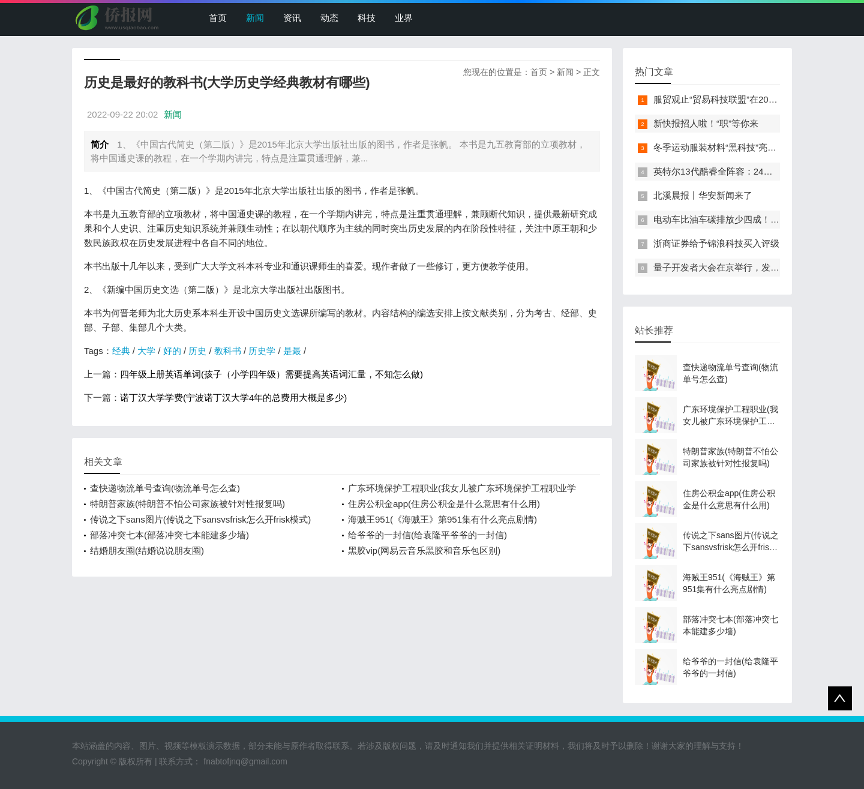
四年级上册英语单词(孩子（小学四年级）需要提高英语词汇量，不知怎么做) (271, 374)
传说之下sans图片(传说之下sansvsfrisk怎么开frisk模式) (200, 519)
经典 (121, 351)
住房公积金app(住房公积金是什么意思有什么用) (444, 504)
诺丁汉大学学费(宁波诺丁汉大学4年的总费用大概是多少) (233, 397)
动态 (329, 18)
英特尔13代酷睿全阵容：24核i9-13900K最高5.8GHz (757, 171)
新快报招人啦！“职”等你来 (705, 123)
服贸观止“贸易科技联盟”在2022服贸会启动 (738, 99)
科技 (367, 18)
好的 (172, 351)
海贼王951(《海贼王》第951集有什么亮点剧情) (442, 519)
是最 (292, 351)
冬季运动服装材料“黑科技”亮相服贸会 (728, 147)
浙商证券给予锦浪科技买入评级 (716, 243)
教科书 (227, 351)
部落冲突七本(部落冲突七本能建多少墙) (169, 535)
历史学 (261, 351)
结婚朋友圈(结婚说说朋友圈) (147, 550)
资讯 (292, 18)
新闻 (255, 18)
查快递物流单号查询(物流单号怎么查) (165, 488)
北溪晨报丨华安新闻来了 (702, 195)
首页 (218, 18)
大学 (146, 351)
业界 (404, 18)
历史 (197, 351)
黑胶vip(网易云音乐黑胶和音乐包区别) (424, 550)
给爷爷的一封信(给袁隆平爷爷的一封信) (427, 535)
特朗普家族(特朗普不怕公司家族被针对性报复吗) (187, 504)
